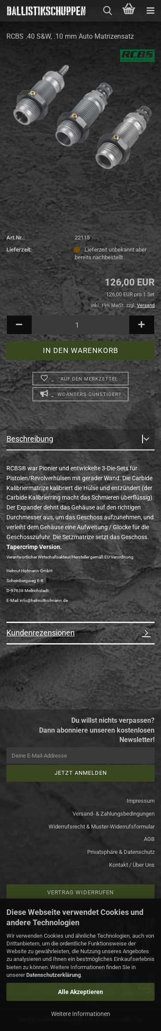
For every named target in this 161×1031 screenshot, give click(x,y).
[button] (19, 324)
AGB (149, 839)
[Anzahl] (80, 324)
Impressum (141, 801)
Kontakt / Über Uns (132, 865)
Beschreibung (29, 438)
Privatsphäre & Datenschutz (121, 852)
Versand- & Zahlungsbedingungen (114, 813)
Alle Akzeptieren (80, 991)
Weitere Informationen (80, 1013)
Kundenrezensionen (40, 632)
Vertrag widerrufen (80, 892)
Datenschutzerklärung (53, 975)
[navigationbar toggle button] (150, 10)
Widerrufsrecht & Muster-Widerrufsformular (102, 826)
